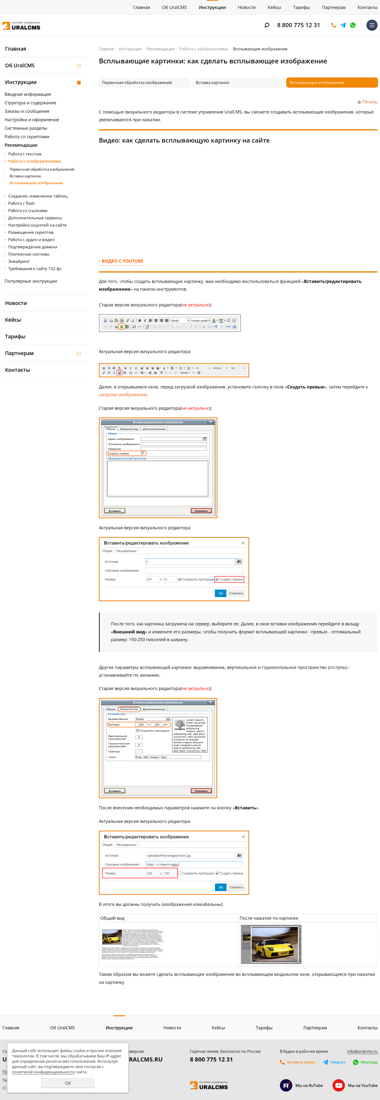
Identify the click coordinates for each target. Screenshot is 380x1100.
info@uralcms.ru (362, 1051)
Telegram (343, 25)
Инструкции (212, 7)
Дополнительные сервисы (35, 217)
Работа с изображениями (34, 161)
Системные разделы (26, 128)
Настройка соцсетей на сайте (37, 225)
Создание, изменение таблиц (38, 196)
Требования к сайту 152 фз (34, 268)
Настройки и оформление (32, 119)
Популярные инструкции (31, 281)
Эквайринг (19, 261)
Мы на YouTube (355, 1085)
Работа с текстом (24, 154)
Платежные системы (28, 254)
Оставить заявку (333, 25)
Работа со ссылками (28, 210)
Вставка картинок (25, 176)
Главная (141, 7)
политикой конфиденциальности (43, 1072)
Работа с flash (21, 203)
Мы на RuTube (301, 1085)
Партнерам (334, 7)
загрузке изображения (123, 394)
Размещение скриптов (31, 232)
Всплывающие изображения (36, 182)
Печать (370, 102)
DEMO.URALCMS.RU (134, 1059)
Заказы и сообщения (27, 111)
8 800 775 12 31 (298, 25)
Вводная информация (28, 94)
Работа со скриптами (27, 136)
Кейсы (274, 7)
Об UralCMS (174, 7)
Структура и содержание (30, 103)
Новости (247, 7)
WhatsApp (353, 25)
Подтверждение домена (32, 247)
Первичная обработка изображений (42, 169)
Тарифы (301, 7)
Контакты (368, 7)
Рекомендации (21, 145)
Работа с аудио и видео (31, 239)
